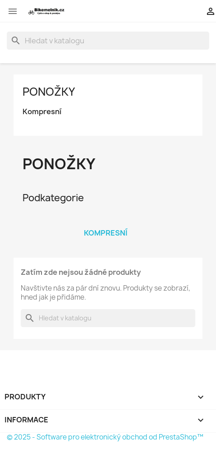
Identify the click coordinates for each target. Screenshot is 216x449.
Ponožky (49, 91)
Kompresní (42, 111)
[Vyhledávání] (108, 41)
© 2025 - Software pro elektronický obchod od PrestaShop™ (105, 437)
